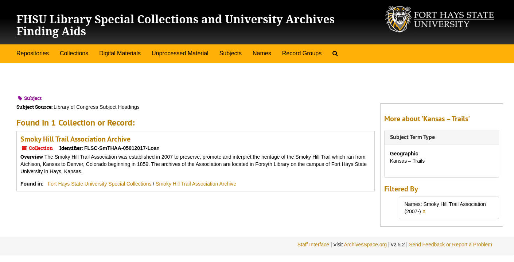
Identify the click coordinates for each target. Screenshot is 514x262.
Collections (74, 53)
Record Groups (302, 53)
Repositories (32, 53)
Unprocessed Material (180, 53)
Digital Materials (120, 53)
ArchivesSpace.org (365, 244)
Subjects (230, 53)
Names (262, 53)
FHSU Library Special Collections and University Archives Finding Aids (175, 25)
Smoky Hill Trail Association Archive (75, 139)
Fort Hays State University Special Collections (100, 184)
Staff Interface (313, 244)
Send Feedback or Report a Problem (450, 244)
